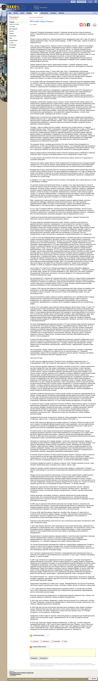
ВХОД (73, 1)
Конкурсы (53, 13)
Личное (16, 13)
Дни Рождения (13, 29)
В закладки (55, 641)
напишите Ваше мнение (39, 646)
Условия (38, 679)
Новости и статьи (14, 24)
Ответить (34, 641)
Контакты (56, 679)
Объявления (44, 13)
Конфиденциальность (46, 679)
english (90, 2)
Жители (11, 31)
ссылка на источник (38, 635)
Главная (11, 22)
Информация (39, 17)
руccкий (90, 1)
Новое (22, 13)
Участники (12, 26)
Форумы (28, 13)
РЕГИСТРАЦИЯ (81, 1)
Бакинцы (61, 13)
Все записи (32, 17)
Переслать (45, 641)
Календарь (12, 47)
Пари (10, 38)
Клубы (36, 13)
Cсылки (11, 42)
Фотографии (12, 45)
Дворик (92, 679)
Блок (64, 641)
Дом (10, 13)
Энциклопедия (13, 40)
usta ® (35, 24)
